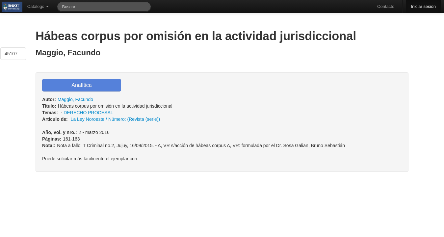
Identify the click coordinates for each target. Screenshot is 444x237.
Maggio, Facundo (75, 99)
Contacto (385, 6)
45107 (11, 53)
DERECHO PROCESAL (88, 112)
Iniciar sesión (423, 6)
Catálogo (38, 6)
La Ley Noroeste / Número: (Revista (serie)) (115, 119)
